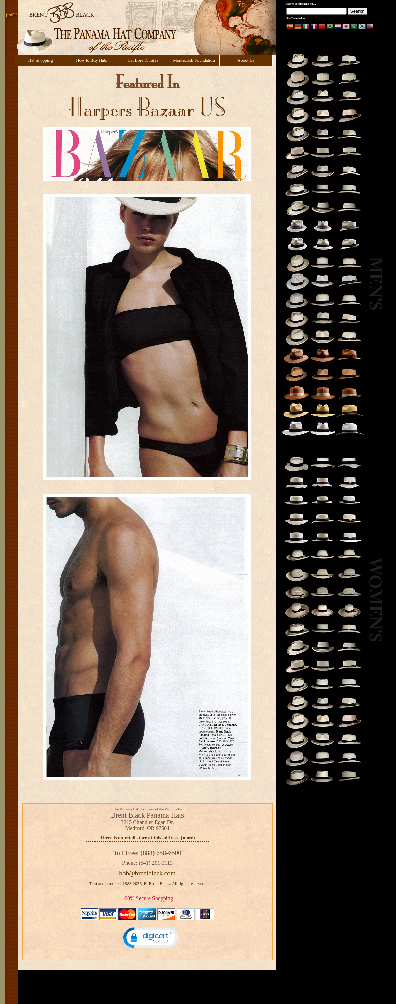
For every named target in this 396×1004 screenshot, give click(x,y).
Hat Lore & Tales (142, 60)
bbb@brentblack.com (147, 873)
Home (11, 15)
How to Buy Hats (91, 60)
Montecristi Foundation (194, 60)
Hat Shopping (40, 60)
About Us (245, 60)
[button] (150, 937)
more (187, 837)
